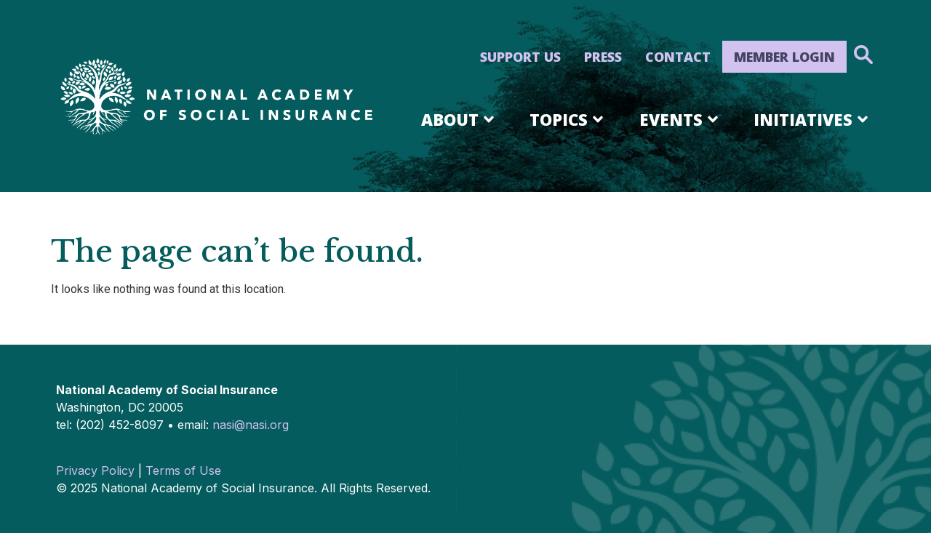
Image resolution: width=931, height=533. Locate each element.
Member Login (784, 56)
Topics (569, 119)
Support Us (520, 56)
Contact (678, 56)
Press (603, 56)
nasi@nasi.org (250, 424)
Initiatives (813, 119)
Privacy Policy (95, 470)
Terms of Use (183, 470)
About (460, 119)
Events (681, 119)
